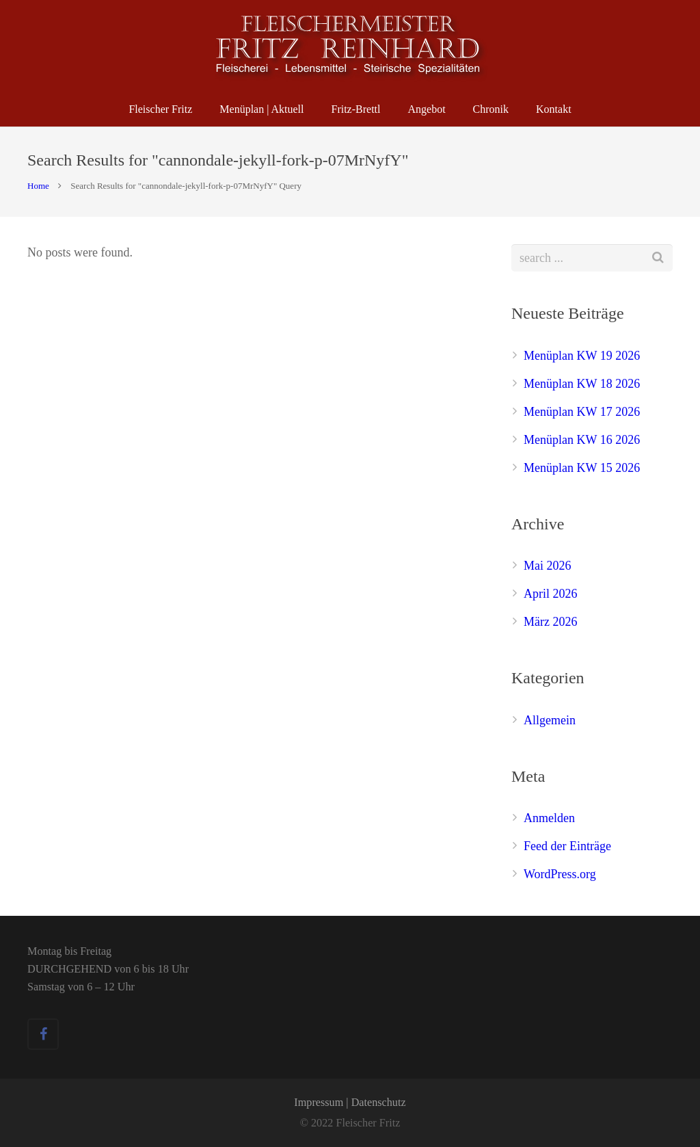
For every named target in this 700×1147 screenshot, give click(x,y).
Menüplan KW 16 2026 (582, 440)
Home (38, 186)
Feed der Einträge (567, 846)
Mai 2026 (547, 565)
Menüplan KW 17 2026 (582, 412)
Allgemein (550, 720)
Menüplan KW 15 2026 (582, 468)
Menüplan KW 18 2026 (582, 384)
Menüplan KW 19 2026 (582, 355)
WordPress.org (560, 874)
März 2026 (550, 622)
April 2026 (551, 594)
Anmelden (549, 818)
